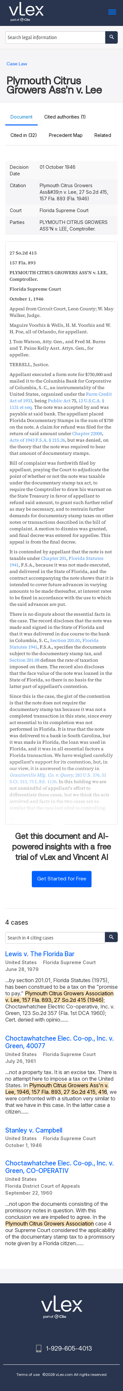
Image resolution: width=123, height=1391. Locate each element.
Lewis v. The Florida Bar (39, 954)
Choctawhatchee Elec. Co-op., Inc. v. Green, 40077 (59, 1042)
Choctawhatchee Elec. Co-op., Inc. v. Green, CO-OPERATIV (59, 1167)
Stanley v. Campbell (33, 1130)
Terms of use (28, 1374)
